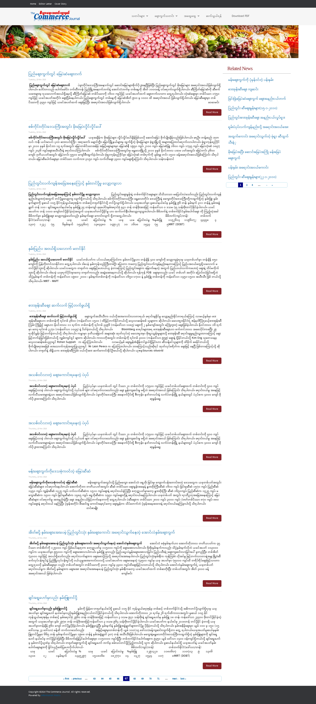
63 (94, 679)
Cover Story (60, 4)
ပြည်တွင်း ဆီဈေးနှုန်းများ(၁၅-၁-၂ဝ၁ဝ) (252, 108)
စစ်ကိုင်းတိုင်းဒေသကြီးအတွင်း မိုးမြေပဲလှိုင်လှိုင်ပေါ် (65, 127)
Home (33, 4)
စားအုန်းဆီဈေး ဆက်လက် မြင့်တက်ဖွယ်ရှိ (59, 305)
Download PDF (240, 16)
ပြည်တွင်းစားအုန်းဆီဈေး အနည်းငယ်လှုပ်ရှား (256, 117)
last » (183, 679)
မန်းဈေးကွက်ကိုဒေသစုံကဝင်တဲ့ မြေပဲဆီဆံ (60, 471)
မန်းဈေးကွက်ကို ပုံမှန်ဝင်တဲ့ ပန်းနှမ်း (250, 80)
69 (142, 679)
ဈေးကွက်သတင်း (164, 16)
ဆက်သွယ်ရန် (214, 16)
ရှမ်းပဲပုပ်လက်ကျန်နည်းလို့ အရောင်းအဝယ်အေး (258, 127)
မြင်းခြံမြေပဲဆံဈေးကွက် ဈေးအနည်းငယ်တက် (257, 98)
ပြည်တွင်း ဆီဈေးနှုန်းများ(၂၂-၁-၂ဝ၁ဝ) (252, 177)
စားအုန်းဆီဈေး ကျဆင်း (243, 89)
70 (150, 679)
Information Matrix (51, 695)
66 (118, 679)
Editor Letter (45, 4)
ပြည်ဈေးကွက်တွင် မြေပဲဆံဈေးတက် (55, 74)
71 (158, 679)
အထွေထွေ (189, 16)
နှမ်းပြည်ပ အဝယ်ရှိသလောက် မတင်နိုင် (57, 249)
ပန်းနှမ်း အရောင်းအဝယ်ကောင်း (248, 167)
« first (66, 679)
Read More (212, 112)
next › (175, 679)
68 (134, 679)
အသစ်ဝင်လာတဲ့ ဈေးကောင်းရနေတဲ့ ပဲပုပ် (59, 375)
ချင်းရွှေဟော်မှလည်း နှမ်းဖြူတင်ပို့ (53, 598)
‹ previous (76, 679)
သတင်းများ (137, 16)
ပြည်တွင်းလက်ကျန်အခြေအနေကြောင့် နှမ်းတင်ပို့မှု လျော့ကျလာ (75, 183)
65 (110, 679)
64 (102, 679)
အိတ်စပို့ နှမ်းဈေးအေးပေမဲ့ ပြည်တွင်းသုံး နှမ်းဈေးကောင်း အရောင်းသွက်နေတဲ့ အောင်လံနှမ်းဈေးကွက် (102, 532)
